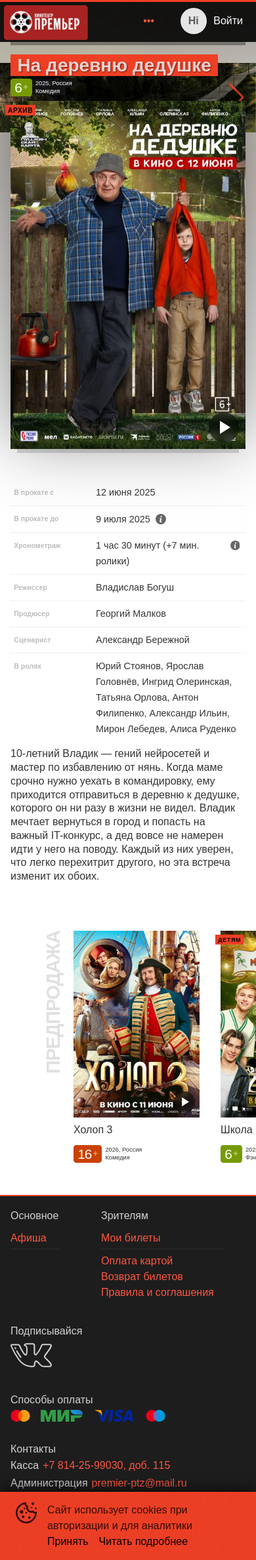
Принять (68, 1541)
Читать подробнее (143, 1541)
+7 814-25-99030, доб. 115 (106, 1465)
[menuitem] (149, 21)
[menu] (129, 21)
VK (31, 1355)
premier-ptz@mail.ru (139, 1483)
